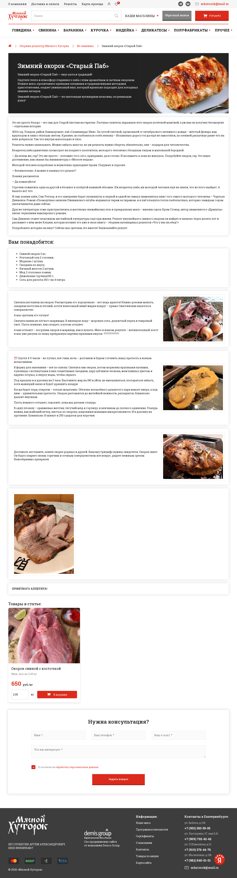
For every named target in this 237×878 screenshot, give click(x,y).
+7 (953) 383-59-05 (197, 828)
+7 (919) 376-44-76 (197, 850)
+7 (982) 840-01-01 (197, 860)
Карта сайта (143, 863)
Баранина (74, 30)
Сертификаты (145, 836)
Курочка (100, 30)
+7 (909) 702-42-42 (197, 839)
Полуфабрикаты (191, 30)
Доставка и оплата (45, 4)
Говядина (21, 30)
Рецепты (70, 4)
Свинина (47, 30)
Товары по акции (147, 856)
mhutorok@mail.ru (215, 4)
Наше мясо (143, 823)
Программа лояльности (152, 829)
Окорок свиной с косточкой (36, 668)
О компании (17, 4)
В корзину (57, 694)
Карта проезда (92, 4)
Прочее (222, 30)
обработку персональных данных (77, 767)
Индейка (125, 30)
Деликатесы (154, 30)
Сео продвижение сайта (100, 841)
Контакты (142, 849)
